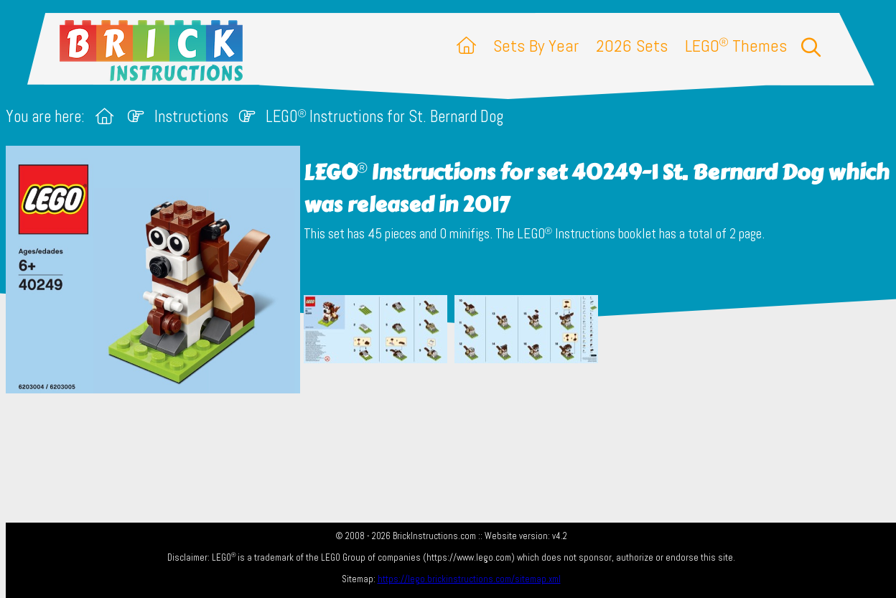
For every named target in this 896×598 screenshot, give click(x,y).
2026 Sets (632, 45)
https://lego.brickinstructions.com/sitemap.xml (469, 579)
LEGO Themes (736, 45)
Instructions (191, 116)
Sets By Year (536, 45)
